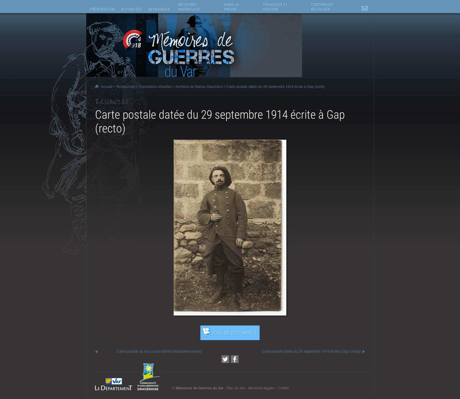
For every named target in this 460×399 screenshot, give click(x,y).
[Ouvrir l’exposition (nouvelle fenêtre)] (230, 314)
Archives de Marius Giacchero (199, 87)
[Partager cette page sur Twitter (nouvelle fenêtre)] (225, 359)
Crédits (283, 388)
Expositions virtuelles (155, 87)
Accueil (106, 87)
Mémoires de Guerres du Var (200, 388)
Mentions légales (261, 388)
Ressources (125, 87)
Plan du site (236, 388)
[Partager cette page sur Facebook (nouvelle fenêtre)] (235, 359)
